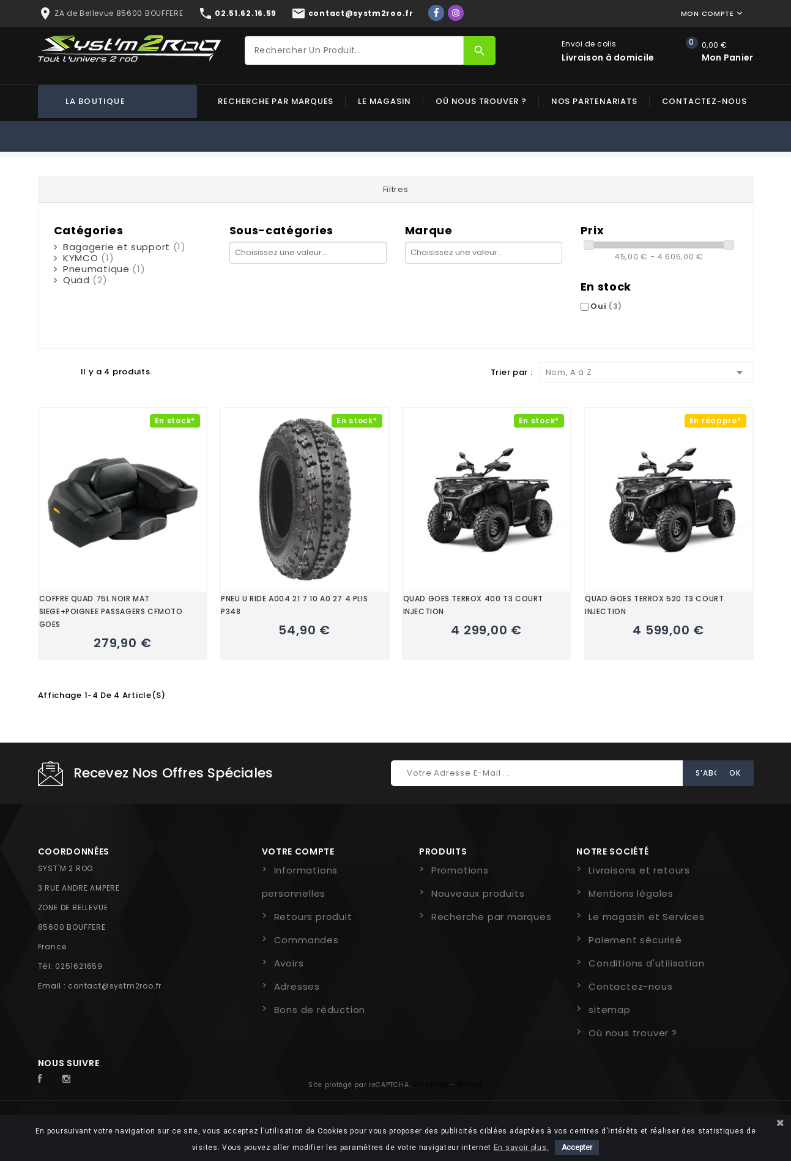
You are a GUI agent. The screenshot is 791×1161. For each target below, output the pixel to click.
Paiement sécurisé (635, 939)
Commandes (306, 939)
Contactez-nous (704, 101)
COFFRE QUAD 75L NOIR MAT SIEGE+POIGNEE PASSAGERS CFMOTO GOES (111, 611)
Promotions (460, 870)
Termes (470, 1084)
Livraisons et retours (639, 870)
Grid (44, 371)
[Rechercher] (354, 50)
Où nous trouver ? (481, 101)
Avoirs (289, 963)
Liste (65, 371)
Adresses (297, 986)
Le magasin (384, 101)
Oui (606, 306)
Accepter (577, 1147)
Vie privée (430, 1084)
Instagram (69, 1079)
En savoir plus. (521, 1147)
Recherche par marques (275, 101)
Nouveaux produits (478, 893)
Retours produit (313, 916)
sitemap (610, 1009)
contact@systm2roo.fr (115, 986)
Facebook (46, 1079)
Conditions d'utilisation (646, 963)
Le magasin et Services (647, 916)
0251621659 (79, 966)
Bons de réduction (320, 1009)
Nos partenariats (594, 101)
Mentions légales (631, 893)
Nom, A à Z (646, 372)
